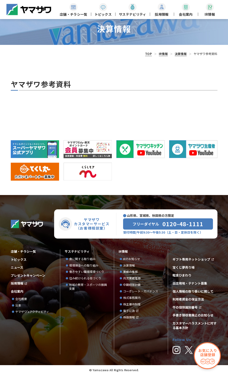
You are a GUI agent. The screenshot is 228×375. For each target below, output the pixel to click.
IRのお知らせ (131, 259)
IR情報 (163, 54)
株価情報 (129, 317)
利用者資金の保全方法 (188, 299)
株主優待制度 (132, 304)
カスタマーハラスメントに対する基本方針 (195, 325)
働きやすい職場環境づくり (86, 272)
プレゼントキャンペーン (28, 275)
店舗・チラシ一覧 (23, 251)
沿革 (18, 305)
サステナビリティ (77, 251)
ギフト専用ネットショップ (191, 259)
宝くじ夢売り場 (185, 267)
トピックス (19, 259)
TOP (148, 54)
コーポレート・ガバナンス (142, 291)
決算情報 (181, 54)
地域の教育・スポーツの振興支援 (88, 287)
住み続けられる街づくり (85, 278)
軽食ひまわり (182, 275)
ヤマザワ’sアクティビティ (32, 312)
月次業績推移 (132, 278)
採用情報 (17, 283)
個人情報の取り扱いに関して (193, 291)
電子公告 (129, 311)
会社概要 (21, 299)
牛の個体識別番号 (185, 307)
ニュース (17, 267)
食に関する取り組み (82, 259)
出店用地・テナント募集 (190, 283)
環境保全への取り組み (83, 266)
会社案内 (17, 291)
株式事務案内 (132, 298)
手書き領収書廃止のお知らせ (193, 315)
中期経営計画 (133, 285)
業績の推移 (132, 272)
